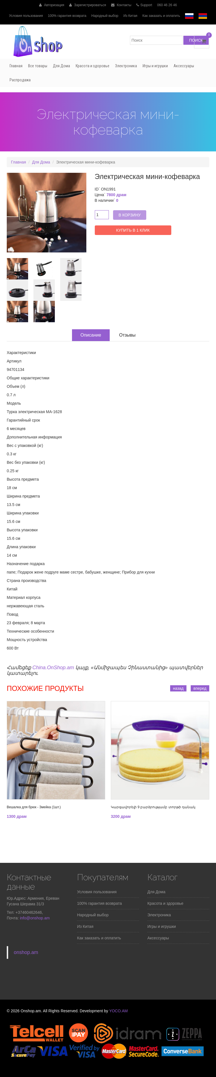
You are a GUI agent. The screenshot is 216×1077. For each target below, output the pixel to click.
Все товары (37, 66)
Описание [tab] (90, 335)
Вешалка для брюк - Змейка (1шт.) (34, 807)
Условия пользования (26, 16)
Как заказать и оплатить (161, 16)
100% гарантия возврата (67, 16)
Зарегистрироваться (87, 5)
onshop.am (26, 952)
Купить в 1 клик (133, 230)
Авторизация (51, 5)
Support (144, 5)
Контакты (121, 5)
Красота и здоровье (92, 66)
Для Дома (61, 66)
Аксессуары (184, 66)
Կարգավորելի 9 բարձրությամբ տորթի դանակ (153, 807)
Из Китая (130, 16)
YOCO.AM (118, 1011)
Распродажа (20, 80)
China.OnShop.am (53, 667)
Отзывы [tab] (127, 335)
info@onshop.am (34, 918)
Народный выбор (104, 16)
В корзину (130, 215)
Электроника (126, 66)
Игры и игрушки (155, 66)
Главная (16, 66)
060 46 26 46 (167, 5)
